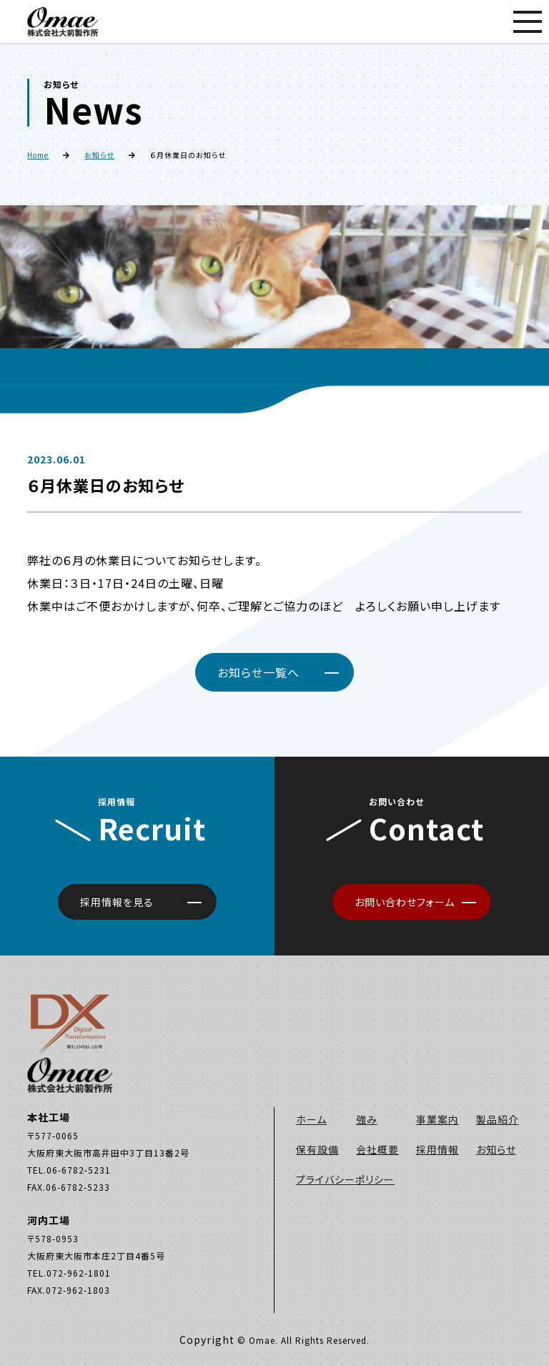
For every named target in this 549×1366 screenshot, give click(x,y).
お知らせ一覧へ (258, 672)
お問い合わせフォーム (405, 902)
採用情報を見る (117, 902)
